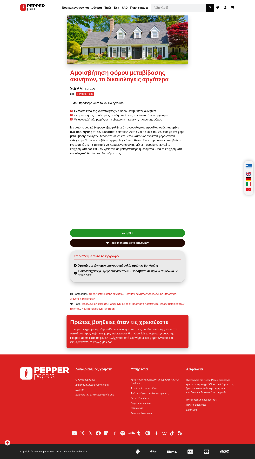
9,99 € (129, 233)
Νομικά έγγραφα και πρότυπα (82, 7)
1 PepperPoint (85, 93)
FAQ (125, 7)
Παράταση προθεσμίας (145, 304)
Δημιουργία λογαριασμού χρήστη (92, 384)
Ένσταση (109, 308)
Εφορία (126, 304)
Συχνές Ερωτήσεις (140, 398)
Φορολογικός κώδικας (94, 304)
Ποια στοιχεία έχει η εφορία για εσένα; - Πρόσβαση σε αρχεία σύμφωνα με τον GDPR (128, 273)
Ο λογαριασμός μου (85, 379)
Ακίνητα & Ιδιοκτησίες (82, 298)
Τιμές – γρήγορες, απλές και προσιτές (150, 393)
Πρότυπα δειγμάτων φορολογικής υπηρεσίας (150, 294)
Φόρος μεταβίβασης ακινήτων (106, 294)
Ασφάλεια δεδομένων (141, 413)
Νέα (116, 7)
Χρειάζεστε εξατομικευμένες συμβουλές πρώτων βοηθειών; (118, 265)
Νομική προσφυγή (92, 308)
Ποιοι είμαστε (139, 7)
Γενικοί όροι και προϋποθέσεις (201, 399)
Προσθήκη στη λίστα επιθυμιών (127, 242)
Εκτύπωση (191, 410)
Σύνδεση (79, 389)
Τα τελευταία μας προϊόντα (144, 388)
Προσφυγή (114, 304)
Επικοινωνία (137, 408)
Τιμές (107, 7)
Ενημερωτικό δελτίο (141, 403)
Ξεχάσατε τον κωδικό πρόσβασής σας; (94, 394)
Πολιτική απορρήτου (196, 404)
